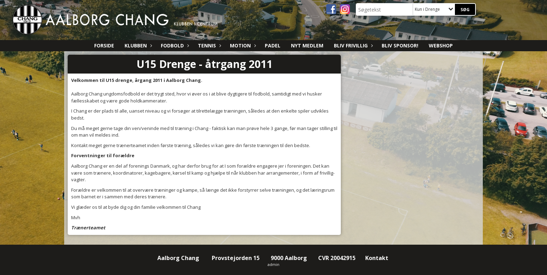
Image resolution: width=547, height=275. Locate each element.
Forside (104, 45)
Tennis (208, 45)
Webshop (441, 45)
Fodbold (174, 45)
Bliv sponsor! (400, 45)
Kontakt (377, 258)
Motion (242, 45)
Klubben (137, 45)
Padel (272, 45)
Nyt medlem (307, 45)
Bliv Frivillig (352, 45)
